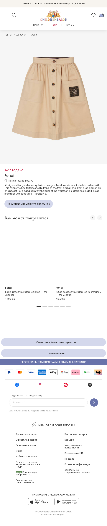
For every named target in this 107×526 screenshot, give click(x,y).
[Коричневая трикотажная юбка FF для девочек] (28, 253)
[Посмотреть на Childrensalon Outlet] (28, 204)
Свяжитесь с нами (26, 445)
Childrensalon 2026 (61, 511)
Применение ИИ (74, 453)
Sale (54, 25)
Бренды (70, 25)
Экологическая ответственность (25, 481)
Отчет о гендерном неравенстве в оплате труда (28, 464)
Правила (69, 458)
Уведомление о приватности (73, 446)
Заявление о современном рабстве (77, 471)
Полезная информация (77, 464)
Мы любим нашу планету (53, 424)
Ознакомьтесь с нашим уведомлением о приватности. (33, 410)
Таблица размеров (26, 456)
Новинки (38, 25)
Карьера (69, 439)
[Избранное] (93, 15)
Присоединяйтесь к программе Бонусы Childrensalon (53, 362)
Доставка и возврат (26, 434)
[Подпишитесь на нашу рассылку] (94, 402)
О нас (19, 451)
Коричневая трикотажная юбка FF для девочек (26, 293)
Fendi (9, 175)
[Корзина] (101, 15)
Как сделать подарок (76, 434)
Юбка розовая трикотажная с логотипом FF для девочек (78, 293)
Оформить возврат (26, 439)
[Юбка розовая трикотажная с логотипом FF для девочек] (79, 253)
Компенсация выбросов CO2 (26, 473)
